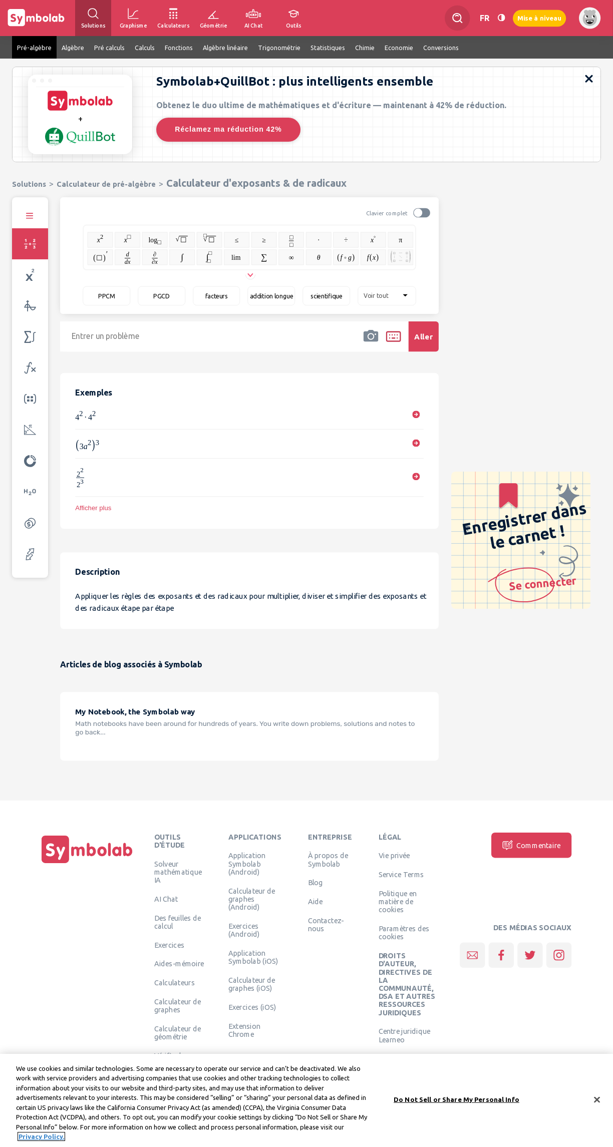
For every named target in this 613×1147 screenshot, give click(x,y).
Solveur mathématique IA (178, 872)
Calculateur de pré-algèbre (106, 184)
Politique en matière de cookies (398, 901)
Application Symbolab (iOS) (253, 957)
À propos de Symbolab (328, 859)
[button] (370, 343)
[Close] (597, 1101)
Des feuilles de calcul (177, 922)
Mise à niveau (539, 18)
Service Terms (401, 874)
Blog (315, 882)
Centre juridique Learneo (405, 1035)
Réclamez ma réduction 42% (228, 129)
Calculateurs (174, 982)
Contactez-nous (326, 924)
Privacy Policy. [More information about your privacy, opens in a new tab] (41, 1137)
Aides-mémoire (179, 963)
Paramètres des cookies (404, 932)
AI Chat (166, 899)
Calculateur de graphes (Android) (251, 899)
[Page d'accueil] (87, 863)
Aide (315, 901)
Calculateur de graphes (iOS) (251, 984)
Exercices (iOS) (252, 1007)
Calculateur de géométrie (177, 1032)
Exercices (169, 945)
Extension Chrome (244, 1030)
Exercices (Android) (244, 930)
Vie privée (394, 855)
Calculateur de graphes (177, 1005)
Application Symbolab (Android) (247, 863)
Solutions (29, 184)
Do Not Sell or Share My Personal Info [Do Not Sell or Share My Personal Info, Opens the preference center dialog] (456, 1100)
